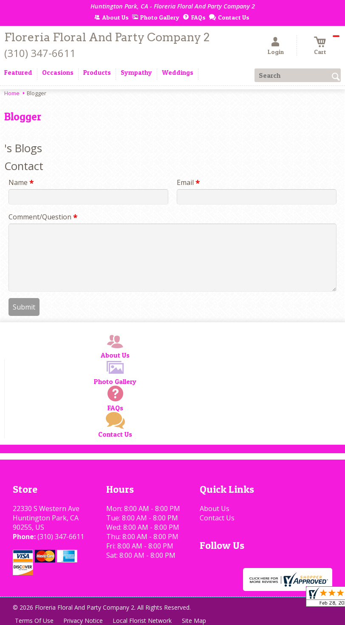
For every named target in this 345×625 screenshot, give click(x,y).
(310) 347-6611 (40, 53)
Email (188, 182)
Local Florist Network (142, 620)
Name (21, 182)
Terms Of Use (34, 620)
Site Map (195, 620)
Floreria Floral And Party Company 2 (107, 37)
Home (12, 93)
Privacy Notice (83, 620)
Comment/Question (42, 217)
